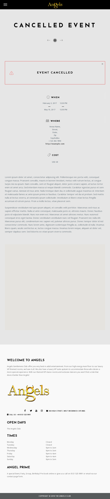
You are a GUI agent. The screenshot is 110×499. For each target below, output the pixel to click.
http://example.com (55, 144)
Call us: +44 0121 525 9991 (19, 414)
